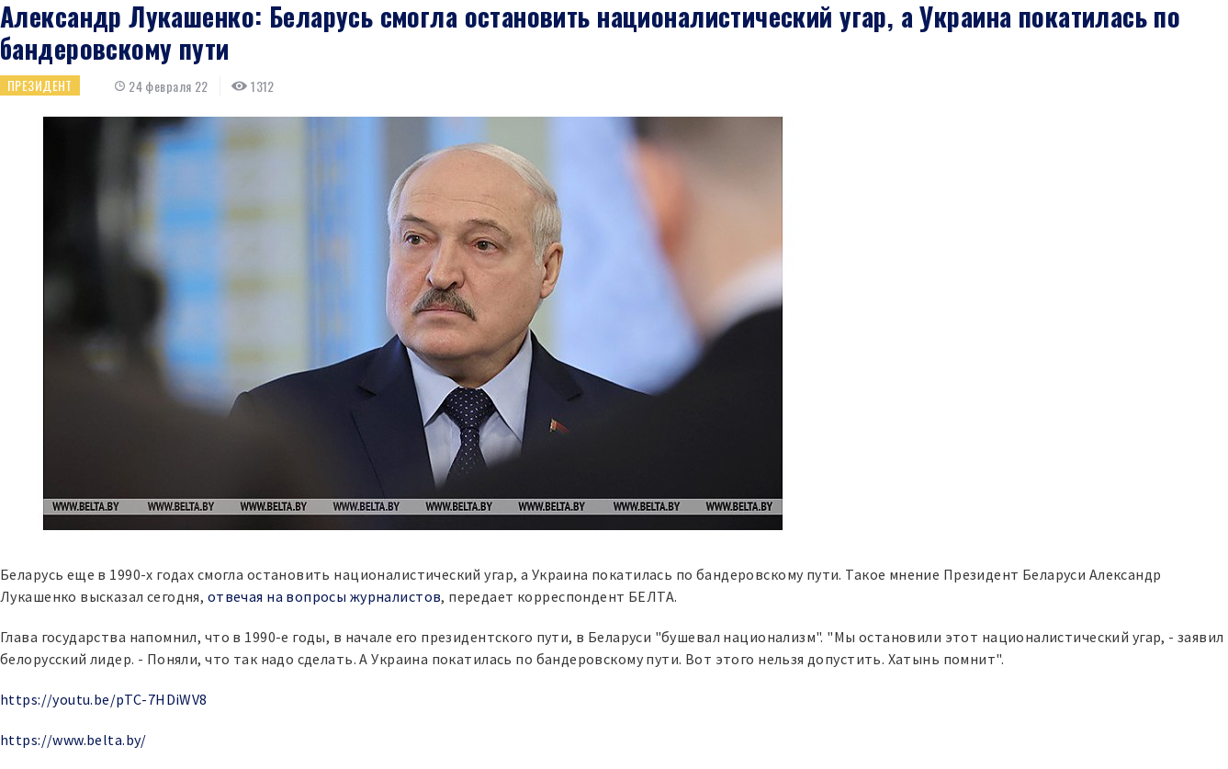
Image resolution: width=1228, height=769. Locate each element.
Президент (40, 85)
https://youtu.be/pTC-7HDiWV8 (104, 699)
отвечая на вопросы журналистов (325, 596)
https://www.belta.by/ (73, 739)
